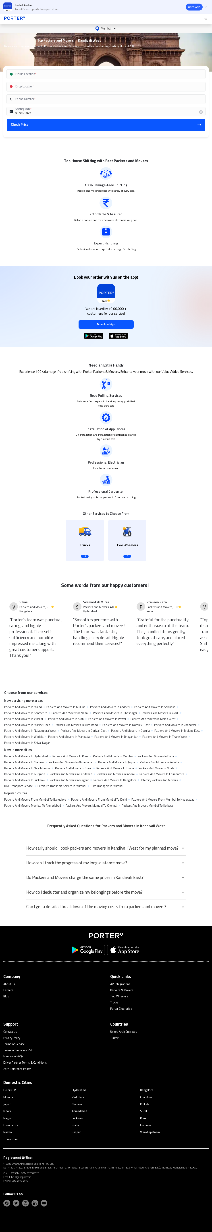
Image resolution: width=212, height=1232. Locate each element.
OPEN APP (194, 7)
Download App (106, 324)
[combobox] (99, 74)
